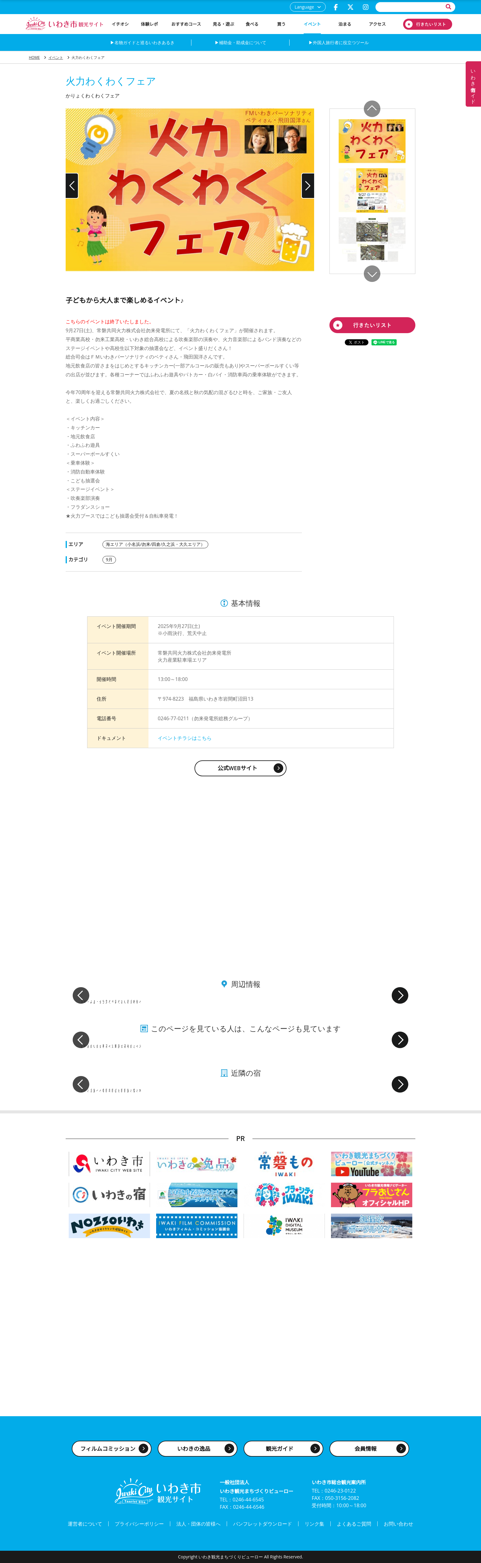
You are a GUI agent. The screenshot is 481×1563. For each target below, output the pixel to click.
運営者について (85, 1523)
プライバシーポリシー (139, 1523)
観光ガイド (280, 1448)
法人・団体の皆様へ (198, 1523)
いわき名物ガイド (473, 84)
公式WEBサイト (237, 768)
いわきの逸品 (193, 1448)
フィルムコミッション (107, 1448)
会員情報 (366, 1448)
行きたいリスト (427, 24)
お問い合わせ (398, 1523)
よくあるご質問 (354, 1523)
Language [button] (304, 7)
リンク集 (314, 1523)
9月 (109, 559)
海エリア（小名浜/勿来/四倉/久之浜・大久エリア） (155, 544)
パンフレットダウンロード (262, 1523)
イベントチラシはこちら (185, 738)
